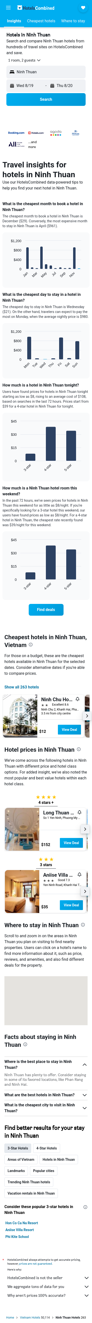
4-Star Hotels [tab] (46, 1148)
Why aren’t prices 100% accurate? (48, 1295)
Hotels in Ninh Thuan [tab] (59, 1159)
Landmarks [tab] (16, 1171)
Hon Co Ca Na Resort (21, 1223)
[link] (46, 610)
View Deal (69, 730)
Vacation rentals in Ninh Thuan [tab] (31, 1193)
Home (10, 1317)
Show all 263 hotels (21, 687)
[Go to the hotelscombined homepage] (36, 7)
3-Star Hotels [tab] (18, 1148)
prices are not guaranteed (35, 1263)
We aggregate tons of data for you (48, 1287)
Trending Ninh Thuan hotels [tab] (29, 1182)
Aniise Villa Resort (19, 1230)
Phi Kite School (17, 1237)
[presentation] (30, 644)
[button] (8, 7)
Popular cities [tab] (43, 1171)
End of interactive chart (8, 274)
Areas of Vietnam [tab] (21, 1159)
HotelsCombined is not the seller (48, 1278)
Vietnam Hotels (30, 1317)
